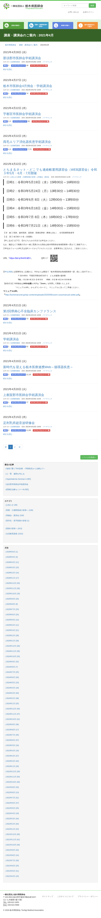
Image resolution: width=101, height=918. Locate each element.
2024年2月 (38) (12, 698)
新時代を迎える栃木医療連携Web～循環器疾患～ (38, 367)
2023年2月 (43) (12, 761)
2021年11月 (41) (12, 839)
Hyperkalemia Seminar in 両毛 (18, 479)
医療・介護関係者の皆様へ (27, 177)
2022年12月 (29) (12, 771)
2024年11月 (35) (12, 651)
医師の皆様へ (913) (13, 528)
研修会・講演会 (43, 177)
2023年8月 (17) (12, 730)
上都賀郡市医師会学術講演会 (23, 395)
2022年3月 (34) (12, 819)
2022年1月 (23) (12, 829)
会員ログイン (88, 12)
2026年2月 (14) (12, 573)
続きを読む (7, 69)
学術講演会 (11, 339)
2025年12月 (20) (12, 583)
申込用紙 (8, 272)
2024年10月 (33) (12, 656)
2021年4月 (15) (12, 876)
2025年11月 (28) (12, 588)
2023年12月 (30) (12, 709)
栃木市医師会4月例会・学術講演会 (27, 86)
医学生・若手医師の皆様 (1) (17, 521)
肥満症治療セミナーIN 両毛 (17, 489)
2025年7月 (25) (12, 609)
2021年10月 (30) (12, 845)
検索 (92, 5)
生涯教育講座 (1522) (14, 534)
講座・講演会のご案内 (28, 45)
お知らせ (13, 177)
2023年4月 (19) (12, 751)
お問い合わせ (73, 12)
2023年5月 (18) (12, 745)
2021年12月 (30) (12, 834)
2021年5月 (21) (12, 871)
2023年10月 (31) (12, 719)
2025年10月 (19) (12, 594)
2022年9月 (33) (12, 787)
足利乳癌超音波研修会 (19, 423)
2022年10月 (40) (12, 782)
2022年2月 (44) (12, 824)
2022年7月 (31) (12, 798)
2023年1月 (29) (12, 766)
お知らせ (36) (11, 505)
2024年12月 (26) (12, 646)
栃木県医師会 (10, 45)
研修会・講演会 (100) (14, 515)
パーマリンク (47, 62)
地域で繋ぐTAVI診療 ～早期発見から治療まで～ (25, 469)
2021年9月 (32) (12, 850)
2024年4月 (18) (12, 688)
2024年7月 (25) (12, 672)
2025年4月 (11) (12, 625)
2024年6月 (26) (12, 677)
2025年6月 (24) (12, 614)
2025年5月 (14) (12, 620)
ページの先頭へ (89, 457)
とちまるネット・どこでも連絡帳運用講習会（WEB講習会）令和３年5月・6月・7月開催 (50, 171)
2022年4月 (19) (12, 813)
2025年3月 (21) (12, 630)
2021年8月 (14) (12, 855)
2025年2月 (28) (12, 635)
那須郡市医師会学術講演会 (22, 58)
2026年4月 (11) (12, 562)
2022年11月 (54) (12, 777)
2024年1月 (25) (12, 703)
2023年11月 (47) (12, 714)
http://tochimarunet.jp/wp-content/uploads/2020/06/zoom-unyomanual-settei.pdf (42, 295)
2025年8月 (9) (11, 604)
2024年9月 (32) (12, 662)
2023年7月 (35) (12, 735)
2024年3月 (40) (12, 693)
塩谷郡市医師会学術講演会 (16, 484)
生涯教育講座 (15, 62)
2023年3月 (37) (12, 756)
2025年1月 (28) (12, 641)
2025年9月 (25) (12, 599)
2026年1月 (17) (12, 578)
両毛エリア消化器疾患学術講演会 (27, 141)
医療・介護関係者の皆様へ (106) (19, 510)
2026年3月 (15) (12, 567)
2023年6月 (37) (12, 740)
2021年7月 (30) (12, 860)
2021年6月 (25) (12, 866)
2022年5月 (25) (12, 808)
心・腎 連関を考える (15, 474)
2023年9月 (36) (12, 724)
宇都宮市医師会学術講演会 (22, 114)
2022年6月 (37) (12, 803)
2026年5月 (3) (11, 557)
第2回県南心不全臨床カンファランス (29, 311)
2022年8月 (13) (12, 792)
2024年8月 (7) (11, 667)
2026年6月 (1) (11, 552)
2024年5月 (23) (12, 683)
